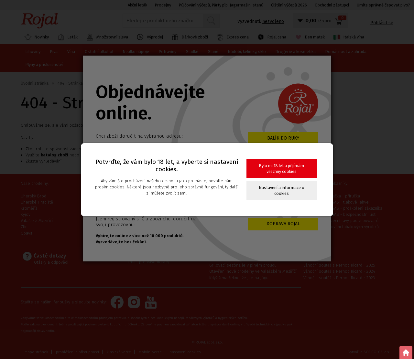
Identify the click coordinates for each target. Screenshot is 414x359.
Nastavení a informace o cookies (281, 190)
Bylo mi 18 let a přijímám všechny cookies (281, 168)
